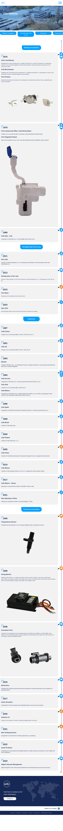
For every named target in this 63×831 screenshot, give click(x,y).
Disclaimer (18, 812)
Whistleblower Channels (46, 812)
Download (25, 812)
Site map (13, 812)
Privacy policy (37, 812)
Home (3, 9)
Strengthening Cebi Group (26, 34)
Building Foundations (8, 33)
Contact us (10, 798)
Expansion (43, 33)
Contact (30, 812)
